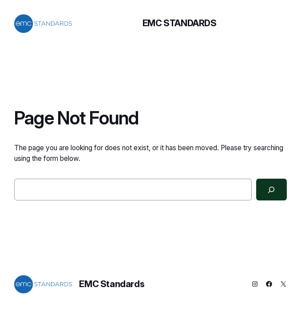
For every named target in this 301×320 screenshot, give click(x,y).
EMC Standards (180, 23)
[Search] (271, 189)
